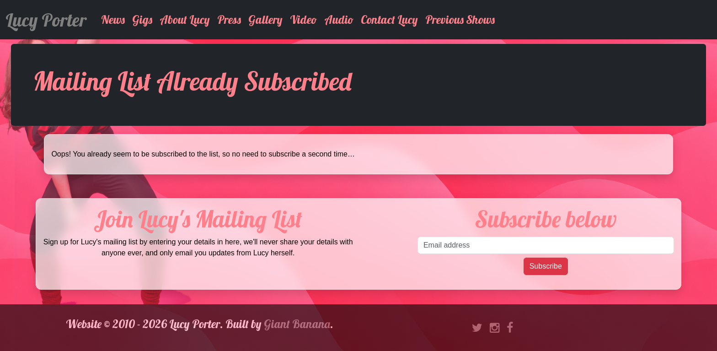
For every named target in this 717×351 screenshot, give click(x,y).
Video (303, 19)
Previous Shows (460, 19)
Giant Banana (297, 324)
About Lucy (185, 19)
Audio (338, 19)
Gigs (142, 19)
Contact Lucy (389, 19)
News (113, 19)
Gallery (265, 19)
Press (229, 19)
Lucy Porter (45, 19)
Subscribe (546, 266)
